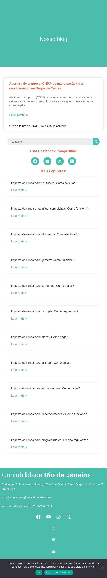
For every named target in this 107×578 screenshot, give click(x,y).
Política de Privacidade (59, 572)
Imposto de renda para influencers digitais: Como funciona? (50, 208)
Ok (38, 572)
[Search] (96, 141)
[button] (54, 5)
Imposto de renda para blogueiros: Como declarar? (44, 234)
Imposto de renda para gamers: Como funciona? (42, 260)
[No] (102, 568)
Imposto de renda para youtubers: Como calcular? (43, 183)
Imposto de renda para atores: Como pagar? (40, 337)
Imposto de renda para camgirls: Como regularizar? (44, 311)
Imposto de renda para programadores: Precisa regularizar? (50, 440)
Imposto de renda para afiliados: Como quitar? (41, 362)
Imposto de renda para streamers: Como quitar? (42, 285)
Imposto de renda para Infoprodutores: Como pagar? (45, 388)
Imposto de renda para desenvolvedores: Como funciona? (49, 414)
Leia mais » (18, 115)
